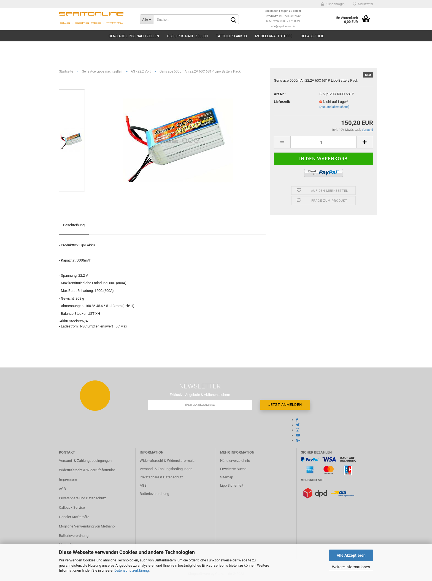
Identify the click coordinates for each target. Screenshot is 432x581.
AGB (62, 489)
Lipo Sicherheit (231, 485)
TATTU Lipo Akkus (231, 36)
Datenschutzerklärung (131, 570)
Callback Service (72, 507)
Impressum (68, 479)
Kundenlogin (333, 4)
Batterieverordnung (73, 536)
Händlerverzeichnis (235, 461)
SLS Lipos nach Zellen (187, 36)
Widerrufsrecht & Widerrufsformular (87, 470)
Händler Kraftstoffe (74, 517)
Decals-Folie (312, 36)
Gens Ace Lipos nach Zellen (134, 36)
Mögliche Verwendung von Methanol (87, 526)
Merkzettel (363, 4)
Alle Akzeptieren (351, 555)
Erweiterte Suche (233, 469)
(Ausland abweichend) (334, 107)
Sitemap (226, 477)
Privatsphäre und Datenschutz (82, 498)
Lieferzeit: (282, 102)
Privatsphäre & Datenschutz (161, 477)
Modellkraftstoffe (273, 36)
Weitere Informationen (351, 567)
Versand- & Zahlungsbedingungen (85, 461)
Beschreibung (74, 225)
